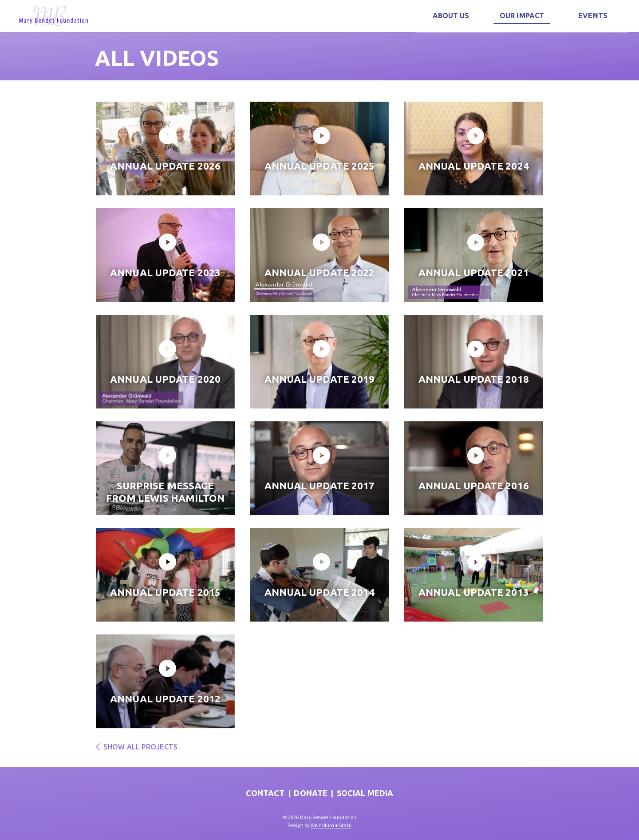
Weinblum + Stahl (331, 825)
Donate (310, 792)
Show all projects (137, 747)
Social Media (365, 792)
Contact (265, 792)
